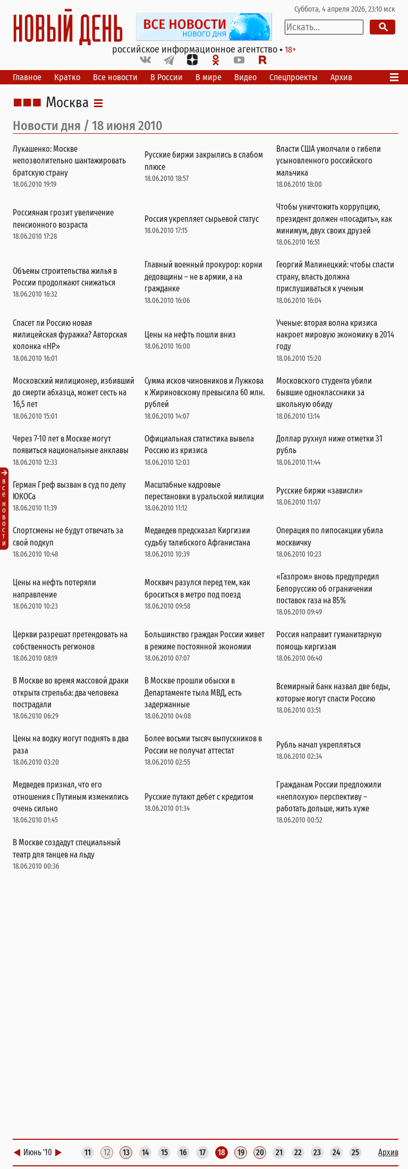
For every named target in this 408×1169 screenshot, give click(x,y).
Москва (67, 103)
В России (166, 77)
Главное (27, 77)
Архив (341, 77)
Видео (245, 77)
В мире (209, 77)
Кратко (67, 77)
